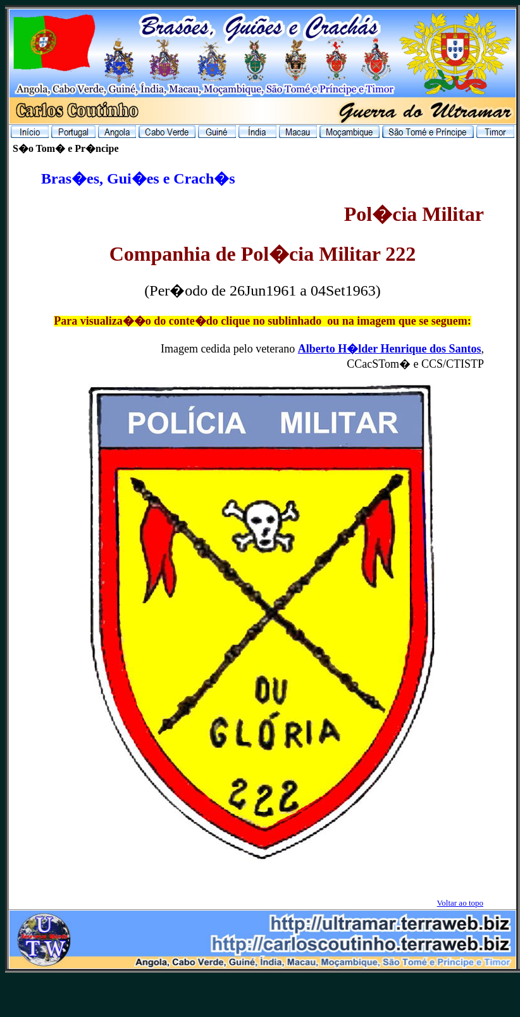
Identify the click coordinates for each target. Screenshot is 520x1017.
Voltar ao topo (460, 903)
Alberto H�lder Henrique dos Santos (389, 348)
